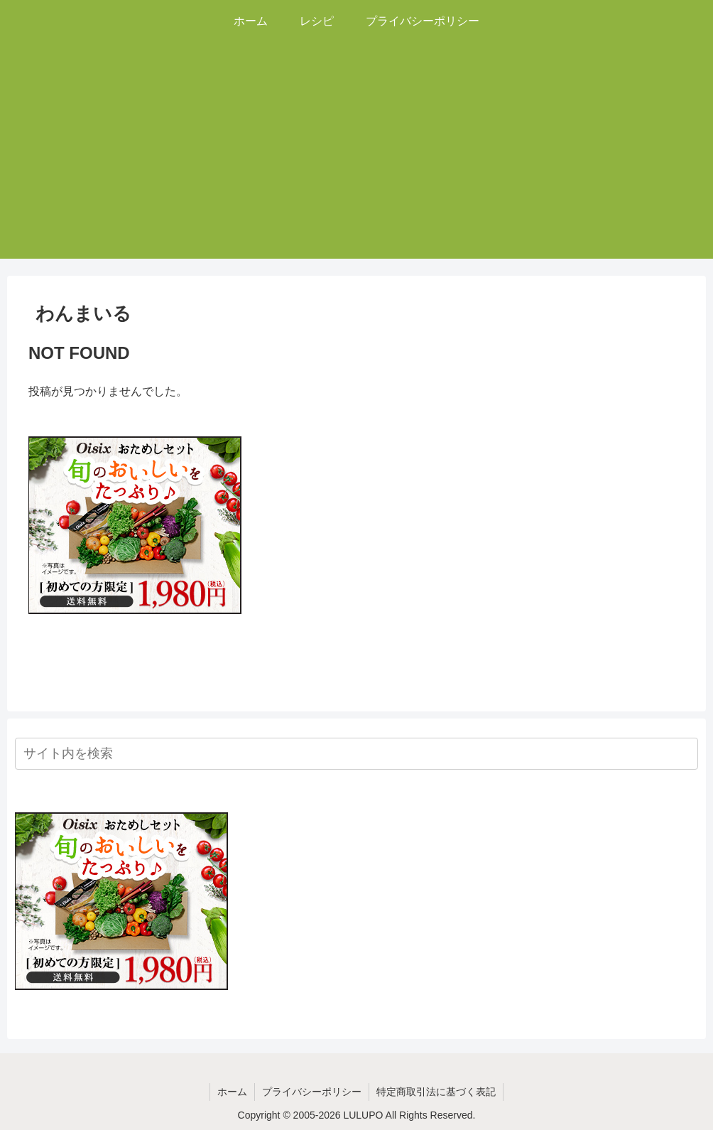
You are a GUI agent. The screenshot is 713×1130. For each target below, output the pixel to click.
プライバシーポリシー (311, 1091)
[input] (356, 754)
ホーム (232, 1091)
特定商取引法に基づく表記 (436, 1091)
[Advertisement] (356, 159)
